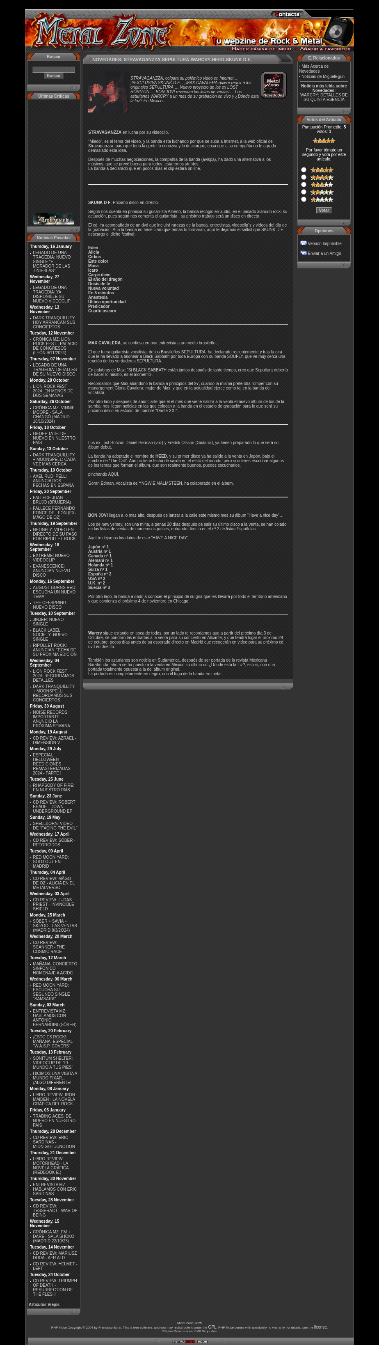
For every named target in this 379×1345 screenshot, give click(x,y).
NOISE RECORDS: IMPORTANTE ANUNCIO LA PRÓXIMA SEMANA (51, 719)
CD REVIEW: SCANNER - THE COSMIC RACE (49, 947)
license (320, 1327)
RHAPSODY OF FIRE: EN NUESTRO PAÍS (53, 787)
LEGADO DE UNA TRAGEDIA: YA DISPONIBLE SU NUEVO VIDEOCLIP (52, 294)
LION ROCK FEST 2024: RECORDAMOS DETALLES (53, 676)
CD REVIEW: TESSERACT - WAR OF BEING (55, 1210)
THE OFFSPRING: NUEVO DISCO (50, 604)
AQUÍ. (113, 474)
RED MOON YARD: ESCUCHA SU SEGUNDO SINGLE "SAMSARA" (51, 992)
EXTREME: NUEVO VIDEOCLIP (51, 557)
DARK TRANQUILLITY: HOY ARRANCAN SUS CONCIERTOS (54, 322)
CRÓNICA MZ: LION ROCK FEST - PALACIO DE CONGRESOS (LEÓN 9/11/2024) (55, 346)
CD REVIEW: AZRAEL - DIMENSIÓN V (54, 740)
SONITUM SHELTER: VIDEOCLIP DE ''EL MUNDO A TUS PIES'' (53, 1063)
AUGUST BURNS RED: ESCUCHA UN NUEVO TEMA (54, 592)
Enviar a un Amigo (324, 253)
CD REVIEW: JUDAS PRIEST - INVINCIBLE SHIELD (53, 904)
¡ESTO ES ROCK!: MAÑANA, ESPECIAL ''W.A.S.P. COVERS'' (53, 1041)
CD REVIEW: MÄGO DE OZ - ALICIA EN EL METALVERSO (53, 883)
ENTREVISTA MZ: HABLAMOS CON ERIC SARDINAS (55, 1189)
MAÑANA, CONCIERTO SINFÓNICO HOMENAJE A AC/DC (55, 968)
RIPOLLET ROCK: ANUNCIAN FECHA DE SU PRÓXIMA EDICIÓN (55, 650)
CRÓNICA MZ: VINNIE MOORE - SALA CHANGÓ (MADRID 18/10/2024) (54, 415)
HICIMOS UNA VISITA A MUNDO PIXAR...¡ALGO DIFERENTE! (55, 1078)
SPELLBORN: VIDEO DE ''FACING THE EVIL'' (55, 825)
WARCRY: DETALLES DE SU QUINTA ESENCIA (324, 97)
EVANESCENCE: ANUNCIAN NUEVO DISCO (51, 570)
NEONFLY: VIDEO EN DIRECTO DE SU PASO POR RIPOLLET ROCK (55, 534)
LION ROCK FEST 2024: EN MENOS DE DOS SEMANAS (53, 391)
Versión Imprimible (325, 243)
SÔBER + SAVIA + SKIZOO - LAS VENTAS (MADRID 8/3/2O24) (55, 926)
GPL (212, 1327)
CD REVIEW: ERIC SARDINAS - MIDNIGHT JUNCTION (54, 1142)
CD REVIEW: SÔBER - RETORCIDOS (54, 842)
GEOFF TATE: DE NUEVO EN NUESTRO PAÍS (54, 438)
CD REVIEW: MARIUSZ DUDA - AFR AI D (55, 1255)
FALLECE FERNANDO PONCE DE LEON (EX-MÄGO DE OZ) (54, 513)
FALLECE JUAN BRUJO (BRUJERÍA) (52, 499)
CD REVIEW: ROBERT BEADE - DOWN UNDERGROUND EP (54, 806)
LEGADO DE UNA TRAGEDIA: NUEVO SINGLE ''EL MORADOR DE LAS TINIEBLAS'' (52, 261)
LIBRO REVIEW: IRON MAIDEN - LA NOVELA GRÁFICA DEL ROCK (54, 1099)
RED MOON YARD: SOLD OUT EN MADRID (50, 861)
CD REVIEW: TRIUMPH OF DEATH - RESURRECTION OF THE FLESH (55, 1288)
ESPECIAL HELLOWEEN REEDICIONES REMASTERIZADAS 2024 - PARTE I (52, 764)
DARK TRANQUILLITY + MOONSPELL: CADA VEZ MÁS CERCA (54, 459)
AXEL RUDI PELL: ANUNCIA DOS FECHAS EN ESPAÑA (53, 481)
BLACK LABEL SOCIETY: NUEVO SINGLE (50, 635)
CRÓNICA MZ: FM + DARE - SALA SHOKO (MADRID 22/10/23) (53, 1236)
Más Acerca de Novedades (314, 68)
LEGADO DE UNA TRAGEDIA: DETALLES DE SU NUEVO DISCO (55, 369)
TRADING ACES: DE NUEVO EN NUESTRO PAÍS (54, 1120)
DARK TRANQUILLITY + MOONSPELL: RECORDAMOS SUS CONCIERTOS (54, 693)
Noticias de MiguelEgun (323, 76)
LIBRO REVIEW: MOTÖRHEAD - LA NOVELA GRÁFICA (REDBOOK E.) (50, 1166)
